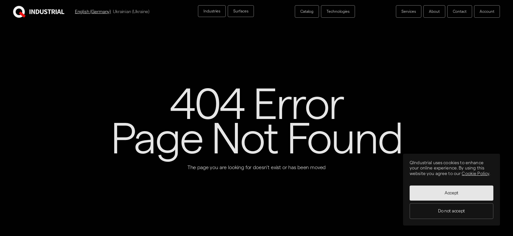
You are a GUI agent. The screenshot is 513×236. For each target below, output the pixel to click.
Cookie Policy (475, 173)
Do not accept (451, 210)
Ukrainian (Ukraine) (131, 11)
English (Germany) (93, 11)
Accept (451, 192)
